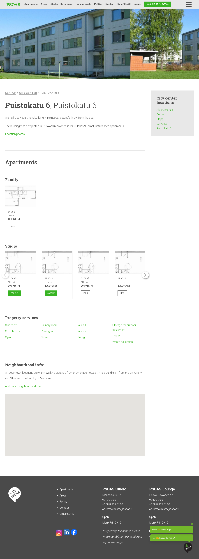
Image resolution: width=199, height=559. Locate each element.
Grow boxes (12, 331)
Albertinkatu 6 (165, 109)
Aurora (160, 114)
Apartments (31, 4)
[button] (145, 274)
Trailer (116, 335)
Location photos (15, 134)
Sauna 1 (81, 325)
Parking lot (47, 331)
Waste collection (122, 341)
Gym (8, 337)
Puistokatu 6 (50, 92)
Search (180, 4)
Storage (81, 337)
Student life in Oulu (61, 4)
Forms (63, 501)
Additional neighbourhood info (23, 386)
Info (13, 226)
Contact (109, 4)
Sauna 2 (81, 331)
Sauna (44, 337)
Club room (11, 325)
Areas (44, 4)
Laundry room (49, 325)
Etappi (160, 119)
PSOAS (98, 4)
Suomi (137, 4)
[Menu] (188, 4)
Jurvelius (162, 123)
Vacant (14, 293)
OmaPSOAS (124, 4)
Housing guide (83, 4)
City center (28, 92)
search (10, 92)
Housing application (157, 4)
